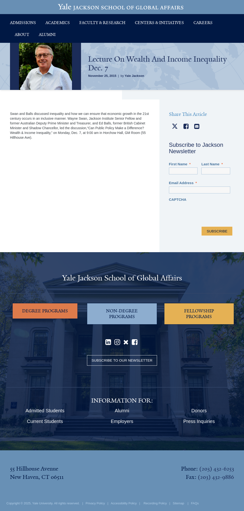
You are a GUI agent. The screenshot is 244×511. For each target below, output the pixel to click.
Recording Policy (155, 503)
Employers (122, 421)
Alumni (47, 34)
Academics (58, 22)
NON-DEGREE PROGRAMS (122, 313)
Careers (203, 22)
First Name (180, 164)
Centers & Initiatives (159, 22)
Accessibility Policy (124, 503)
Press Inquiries (199, 421)
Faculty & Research (102, 22)
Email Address (183, 183)
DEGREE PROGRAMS (45, 311)
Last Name (212, 164)
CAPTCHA (177, 199)
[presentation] (205, 212)
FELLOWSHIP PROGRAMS (199, 313)
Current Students (45, 421)
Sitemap (178, 503)
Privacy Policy (95, 503)
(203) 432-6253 (216, 468)
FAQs (195, 503)
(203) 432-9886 (216, 477)
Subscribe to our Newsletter (122, 360)
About (22, 34)
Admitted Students (44, 410)
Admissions (23, 22)
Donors (199, 410)
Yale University (42, 503)
